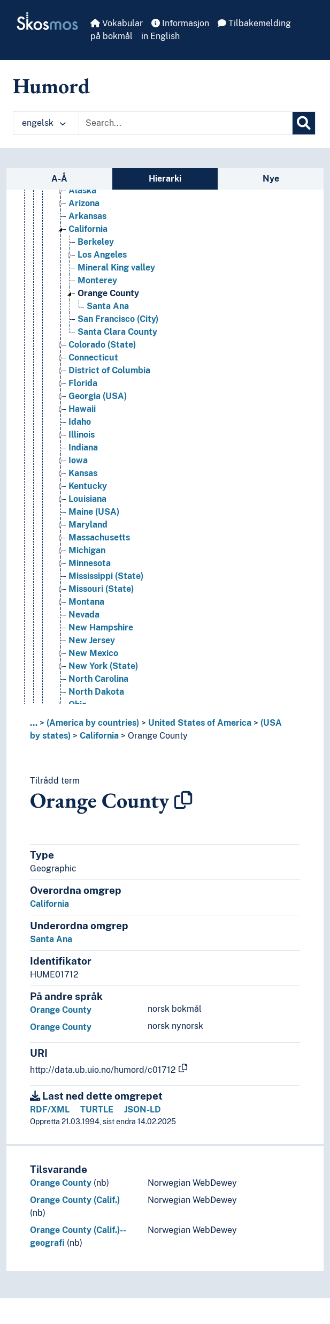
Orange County (158, 736)
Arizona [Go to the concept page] (83, 203)
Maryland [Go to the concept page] (88, 525)
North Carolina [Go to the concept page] (98, 679)
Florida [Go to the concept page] (82, 383)
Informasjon (180, 23)
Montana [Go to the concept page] (86, 602)
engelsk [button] (44, 123)
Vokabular (116, 23)
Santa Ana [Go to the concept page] (108, 306)
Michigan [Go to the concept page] (86, 550)
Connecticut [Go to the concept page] (93, 357)
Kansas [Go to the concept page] (82, 473)
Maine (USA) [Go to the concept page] (93, 512)
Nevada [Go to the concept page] (83, 615)
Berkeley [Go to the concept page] (96, 242)
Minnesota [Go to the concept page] (89, 563)
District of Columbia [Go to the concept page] (109, 370)
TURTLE (96, 1109)
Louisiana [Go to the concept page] (87, 499)
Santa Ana (51, 939)
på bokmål (111, 36)
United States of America (199, 723)
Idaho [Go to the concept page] (79, 422)
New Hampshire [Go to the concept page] (100, 627)
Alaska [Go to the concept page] (82, 190)
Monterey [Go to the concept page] (97, 280)
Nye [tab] (271, 179)
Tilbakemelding (254, 23)
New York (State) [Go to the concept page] (103, 666)
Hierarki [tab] (165, 179)
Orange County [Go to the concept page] (108, 293)
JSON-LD (142, 1109)
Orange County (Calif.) (75, 1200)
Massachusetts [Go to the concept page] (99, 537)
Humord (51, 86)
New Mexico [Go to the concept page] (93, 653)
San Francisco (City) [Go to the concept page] (118, 319)
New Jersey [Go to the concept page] (91, 640)
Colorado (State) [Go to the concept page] (102, 345)
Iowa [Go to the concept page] (78, 460)
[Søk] (304, 123)
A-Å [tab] (59, 179)
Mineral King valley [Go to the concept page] (116, 267)
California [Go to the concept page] (88, 229)
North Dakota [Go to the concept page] (96, 692)
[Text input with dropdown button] (186, 123)
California (99, 736)
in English (160, 36)
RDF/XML (50, 1109)
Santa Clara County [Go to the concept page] (117, 332)
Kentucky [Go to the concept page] (87, 486)
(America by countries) (93, 723)
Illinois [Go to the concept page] (81, 435)
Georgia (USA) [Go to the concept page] (97, 396)
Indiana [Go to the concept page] (83, 447)
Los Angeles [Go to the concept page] (102, 255)
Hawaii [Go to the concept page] (82, 409)
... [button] (33, 723)
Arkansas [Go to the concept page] (87, 216)
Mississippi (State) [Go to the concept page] (105, 576)
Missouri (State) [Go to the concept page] (101, 589)
